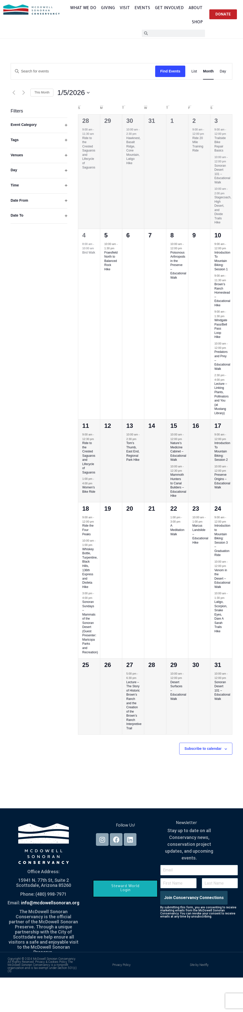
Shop (197, 22)
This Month (41, 92)
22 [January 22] (173, 508)
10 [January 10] (217, 235)
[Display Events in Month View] (208, 71)
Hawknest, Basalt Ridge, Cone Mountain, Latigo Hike (133, 150)
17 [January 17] (217, 425)
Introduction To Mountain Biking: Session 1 (222, 261)
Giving (108, 8)
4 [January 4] (84, 235)
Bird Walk (88, 252)
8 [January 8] (172, 235)
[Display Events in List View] (194, 71)
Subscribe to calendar (203, 749)
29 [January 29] (173, 664)
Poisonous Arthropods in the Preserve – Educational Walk (178, 265)
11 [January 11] (85, 425)
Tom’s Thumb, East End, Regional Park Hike (132, 451)
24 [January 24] (217, 508)
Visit (125, 8)
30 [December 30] (129, 120)
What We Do (83, 8)
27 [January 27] (129, 664)
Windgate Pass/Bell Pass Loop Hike (220, 328)
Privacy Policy (121, 965)
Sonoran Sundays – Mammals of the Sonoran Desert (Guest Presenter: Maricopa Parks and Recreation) (90, 627)
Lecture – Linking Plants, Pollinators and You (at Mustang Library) (221, 398)
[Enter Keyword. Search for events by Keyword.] (83, 71)
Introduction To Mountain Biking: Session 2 (222, 451)
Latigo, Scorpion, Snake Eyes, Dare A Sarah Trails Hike (220, 616)
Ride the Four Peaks (88, 530)
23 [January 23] (195, 508)
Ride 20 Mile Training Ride (197, 144)
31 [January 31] (217, 664)
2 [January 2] (194, 120)
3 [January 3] (216, 120)
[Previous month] (14, 93)
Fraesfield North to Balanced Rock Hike (111, 261)
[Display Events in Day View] (223, 71)
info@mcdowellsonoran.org (50, 902)
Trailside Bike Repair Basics (220, 144)
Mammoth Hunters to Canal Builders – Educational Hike (178, 485)
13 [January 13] (129, 425)
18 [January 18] (85, 508)
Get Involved (169, 8)
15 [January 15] (173, 425)
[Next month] (24, 93)
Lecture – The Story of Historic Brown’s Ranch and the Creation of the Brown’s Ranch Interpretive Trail (133, 705)
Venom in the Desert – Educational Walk (222, 578)
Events (142, 8)
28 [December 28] (85, 120)
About (195, 8)
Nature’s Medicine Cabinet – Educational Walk (178, 451)
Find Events (170, 71)
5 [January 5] (106, 235)
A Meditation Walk (177, 530)
